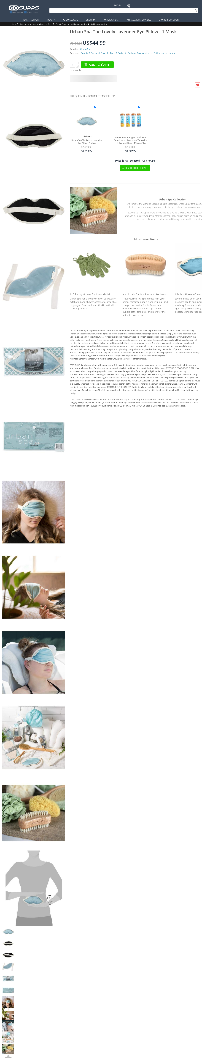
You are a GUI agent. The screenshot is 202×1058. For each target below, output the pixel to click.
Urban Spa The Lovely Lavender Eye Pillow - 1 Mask (86, 141)
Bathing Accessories (78, 24)
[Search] (123, 10)
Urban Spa (85, 48)
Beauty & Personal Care (42, 24)
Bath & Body (61, 24)
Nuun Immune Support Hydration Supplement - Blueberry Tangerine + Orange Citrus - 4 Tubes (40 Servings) (130, 140)
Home (14, 24)
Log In (117, 5)
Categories (24, 24)
